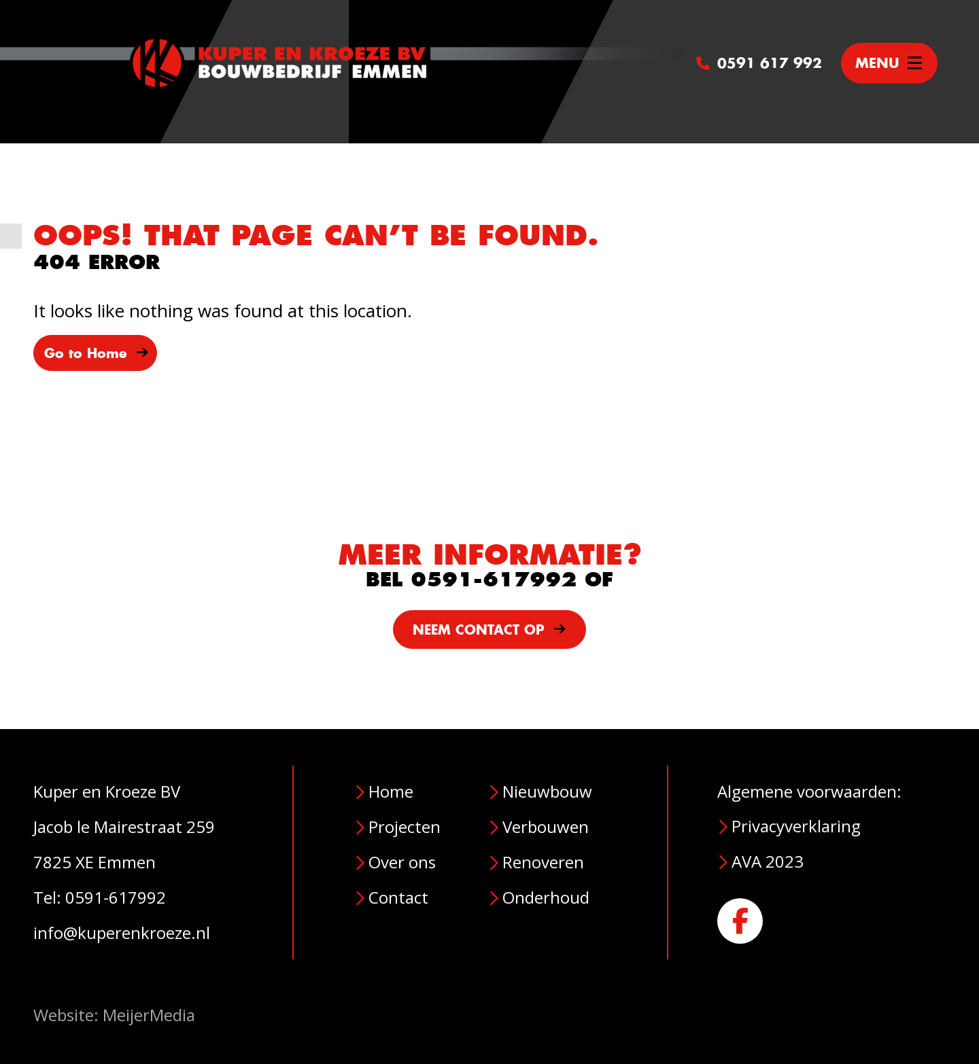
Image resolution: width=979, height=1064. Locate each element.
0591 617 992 (759, 63)
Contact (398, 897)
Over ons (402, 862)
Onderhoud (545, 897)
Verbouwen (545, 826)
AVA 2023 (768, 861)
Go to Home (96, 353)
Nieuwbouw (547, 791)
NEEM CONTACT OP (489, 630)
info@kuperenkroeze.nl (121, 932)
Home (390, 791)
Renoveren (543, 862)
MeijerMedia (149, 1015)
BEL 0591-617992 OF (489, 579)
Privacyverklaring (796, 826)
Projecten (404, 826)
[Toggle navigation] (889, 63)
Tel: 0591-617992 (99, 897)
